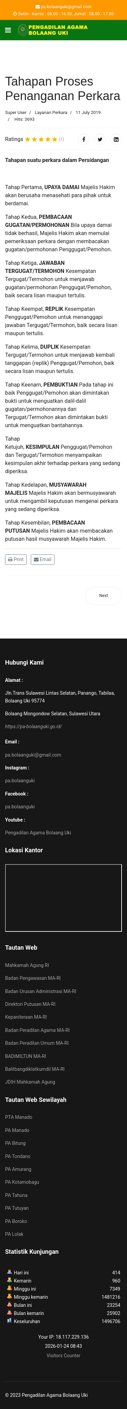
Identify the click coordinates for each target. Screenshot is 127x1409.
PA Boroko (16, 1221)
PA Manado (17, 1130)
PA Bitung (15, 1143)
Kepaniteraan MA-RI (26, 1017)
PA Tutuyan (17, 1208)
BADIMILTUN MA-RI (25, 1056)
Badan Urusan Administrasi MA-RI (40, 991)
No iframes (63, 898)
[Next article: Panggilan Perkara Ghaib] (103, 596)
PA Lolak (14, 1234)
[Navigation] (8, 30)
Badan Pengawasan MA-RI (33, 978)
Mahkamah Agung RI (27, 965)
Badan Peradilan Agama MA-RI (37, 1030)
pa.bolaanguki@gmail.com (66, 6)
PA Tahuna (16, 1195)
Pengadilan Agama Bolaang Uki (38, 832)
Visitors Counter (63, 1355)
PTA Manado (18, 1117)
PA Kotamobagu (22, 1182)
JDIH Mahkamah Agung (30, 1082)
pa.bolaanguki (20, 780)
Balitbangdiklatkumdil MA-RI (35, 1069)
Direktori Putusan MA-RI (30, 1004)
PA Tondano (17, 1156)
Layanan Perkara (51, 112)
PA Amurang (18, 1169)
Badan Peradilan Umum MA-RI (36, 1043)
